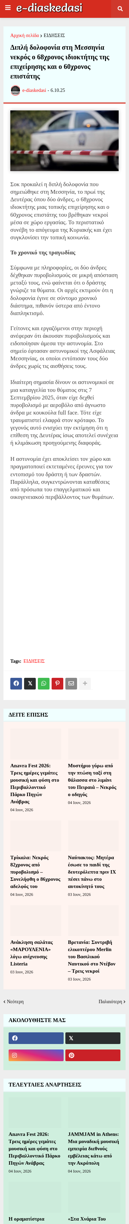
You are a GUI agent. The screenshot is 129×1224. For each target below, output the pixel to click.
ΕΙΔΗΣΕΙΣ (54, 35)
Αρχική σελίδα (24, 35)
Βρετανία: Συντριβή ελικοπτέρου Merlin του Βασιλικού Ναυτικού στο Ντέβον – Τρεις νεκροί (92, 956)
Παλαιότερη (110, 1001)
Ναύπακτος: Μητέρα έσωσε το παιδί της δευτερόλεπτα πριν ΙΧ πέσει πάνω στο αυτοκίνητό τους (92, 872)
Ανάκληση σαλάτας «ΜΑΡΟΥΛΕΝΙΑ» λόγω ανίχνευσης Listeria (31, 953)
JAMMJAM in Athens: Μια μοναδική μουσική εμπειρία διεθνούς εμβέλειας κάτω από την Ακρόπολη (93, 1148)
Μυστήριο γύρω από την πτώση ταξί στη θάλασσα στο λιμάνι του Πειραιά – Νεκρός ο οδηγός (92, 780)
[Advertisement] (64, 583)
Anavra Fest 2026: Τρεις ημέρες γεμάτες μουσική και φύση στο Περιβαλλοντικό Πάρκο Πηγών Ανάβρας (34, 783)
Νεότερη (15, 1001)
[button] (8, 8)
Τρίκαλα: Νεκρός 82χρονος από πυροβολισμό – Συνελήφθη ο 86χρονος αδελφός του (35, 872)
